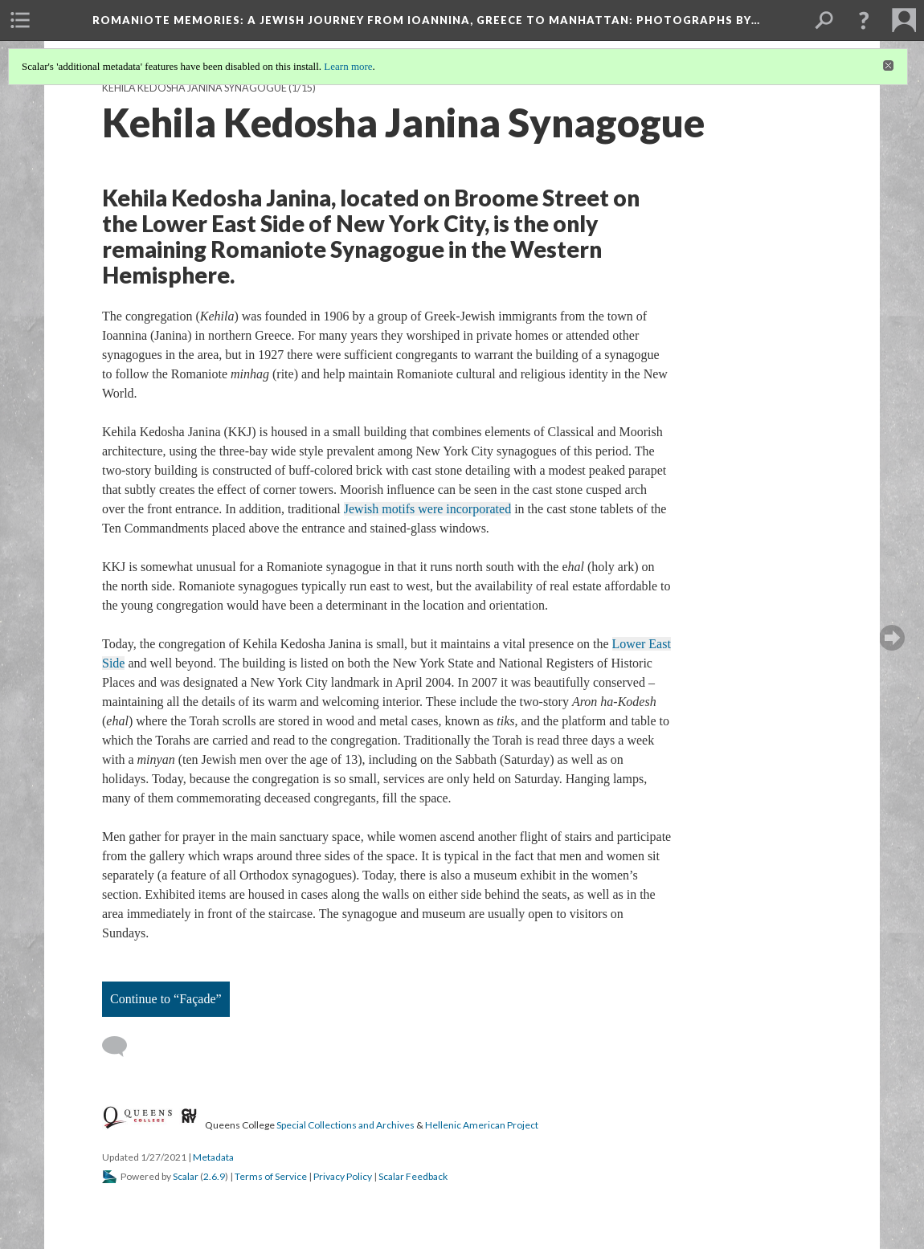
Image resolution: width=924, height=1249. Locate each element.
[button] (864, 20)
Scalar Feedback (413, 1176)
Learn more (348, 66)
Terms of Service (271, 1176)
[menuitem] (20, 20)
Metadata (213, 1157)
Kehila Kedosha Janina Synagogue (194, 88)
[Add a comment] (121, 1046)
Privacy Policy (342, 1176)
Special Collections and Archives (345, 1125)
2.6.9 (214, 1176)
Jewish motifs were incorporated (427, 509)
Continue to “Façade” (166, 999)
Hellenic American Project (481, 1125)
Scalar (185, 1176)
